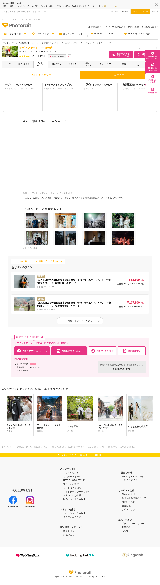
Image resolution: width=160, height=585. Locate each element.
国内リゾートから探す (74, 499)
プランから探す (71, 484)
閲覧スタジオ (70, 531)
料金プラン (57, 64)
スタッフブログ (136, 64)
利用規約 (126, 527)
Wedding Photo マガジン (139, 33)
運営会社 (126, 505)
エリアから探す (71, 472)
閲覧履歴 (133, 27)
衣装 (124, 64)
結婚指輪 (154, 11)
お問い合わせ (128, 502)
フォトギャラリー (41, 75)
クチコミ (72, 64)
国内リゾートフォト (71, 33)
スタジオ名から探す (73, 495)
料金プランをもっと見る (84, 320)
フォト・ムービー (41, 64)
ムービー (119, 75)
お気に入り (68, 535)
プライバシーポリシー (133, 523)
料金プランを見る (152, 79)
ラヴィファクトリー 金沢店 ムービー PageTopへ (82, 455)
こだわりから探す (72, 476)
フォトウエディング (140, 11)
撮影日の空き (153, 67)
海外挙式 (125, 11)
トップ (8, 64)
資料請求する (153, 91)
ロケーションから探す (74, 513)
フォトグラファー (107, 64)
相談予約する (152, 56)
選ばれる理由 (23, 64)
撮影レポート (87, 64)
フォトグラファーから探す (76, 491)
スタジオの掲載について (134, 498)
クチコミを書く (57, 56)
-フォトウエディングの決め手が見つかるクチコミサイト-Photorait (16, 25)
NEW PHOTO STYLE (103, 33)
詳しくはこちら (110, 6)
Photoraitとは (128, 494)
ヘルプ (125, 531)
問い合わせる (22, 358)
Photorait (80, 572)
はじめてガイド (149, 27)
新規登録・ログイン (99, 27)
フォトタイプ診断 (72, 488)
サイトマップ (128, 509)
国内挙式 (114, 11)
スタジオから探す (72, 517)
